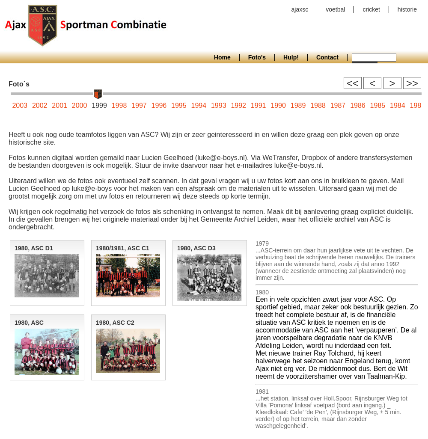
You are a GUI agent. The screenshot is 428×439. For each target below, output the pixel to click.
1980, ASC (29, 322)
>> (412, 83)
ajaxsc (300, 9)
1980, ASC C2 (115, 322)
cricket (371, 9)
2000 (79, 105)
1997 (139, 105)
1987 (338, 105)
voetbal (335, 9)
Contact (327, 57)
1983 (417, 105)
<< (353, 83)
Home (222, 57)
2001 (59, 105)
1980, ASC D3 (196, 248)
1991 (258, 105)
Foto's (257, 57)
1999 (99, 105)
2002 (40, 105)
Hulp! (291, 57)
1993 (218, 105)
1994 (199, 105)
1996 (159, 105)
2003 (19, 105)
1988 (318, 105)
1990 (278, 105)
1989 (298, 105)
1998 (119, 105)
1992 (238, 105)
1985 (378, 105)
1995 (179, 105)
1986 (358, 105)
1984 (397, 105)
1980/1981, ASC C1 (122, 248)
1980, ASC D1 (34, 248)
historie (407, 9)
